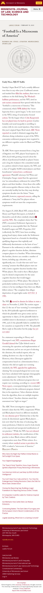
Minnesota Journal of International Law (16, 563)
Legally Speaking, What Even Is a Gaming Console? (20, 518)
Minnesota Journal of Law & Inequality (16, 561)
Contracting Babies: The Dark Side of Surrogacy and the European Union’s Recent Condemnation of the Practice (21, 511)
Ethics (15, 42)
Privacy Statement (24, 588)
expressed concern (24, 196)
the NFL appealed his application (23, 367)
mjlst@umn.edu (7, 540)
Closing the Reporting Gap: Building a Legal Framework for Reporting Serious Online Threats (20, 489)
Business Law (7, 42)
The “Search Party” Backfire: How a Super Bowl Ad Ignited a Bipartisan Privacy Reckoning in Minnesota (21, 466)
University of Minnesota (22, 585)
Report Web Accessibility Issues (21, 590)
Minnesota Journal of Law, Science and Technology (15, 11)
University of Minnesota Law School (15, 571)
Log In (4, 577)
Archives (5, 546)
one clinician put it (12, 415)
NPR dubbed (22, 108)
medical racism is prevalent (24, 443)
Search (39, 3)
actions (5, 118)
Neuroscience (33, 42)
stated (20, 178)
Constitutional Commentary (12, 569)
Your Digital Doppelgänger (12, 461)
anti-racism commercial (11, 102)
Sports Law (6, 44)
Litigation (23, 42)
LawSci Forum (14, 25)
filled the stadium (22, 93)
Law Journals (7, 555)
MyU (24, 583)
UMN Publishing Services (11, 574)
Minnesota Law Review (10, 558)
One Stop (20, 583)
